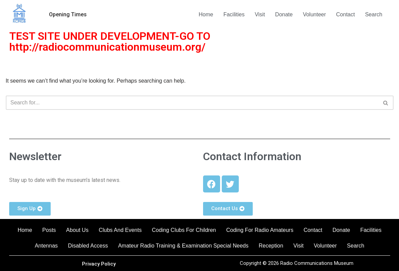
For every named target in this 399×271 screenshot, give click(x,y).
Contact (345, 14)
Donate (284, 14)
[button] (68, 14)
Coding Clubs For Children (184, 230)
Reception (271, 246)
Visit (260, 14)
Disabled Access (88, 246)
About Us (77, 230)
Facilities (234, 14)
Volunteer (314, 14)
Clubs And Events (120, 230)
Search (373, 14)
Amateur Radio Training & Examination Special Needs (183, 246)
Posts (49, 230)
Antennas (46, 246)
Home (206, 14)
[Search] (192, 103)
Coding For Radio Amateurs (259, 230)
